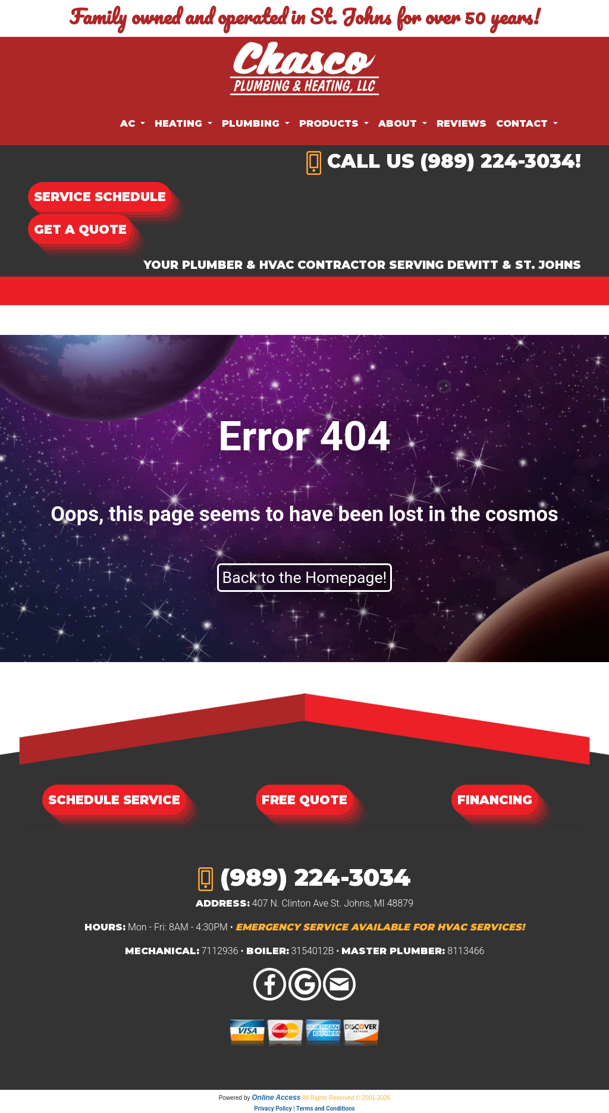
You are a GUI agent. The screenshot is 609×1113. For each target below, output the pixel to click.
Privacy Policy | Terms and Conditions (304, 1108)
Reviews (461, 123)
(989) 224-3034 (497, 161)
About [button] (399, 123)
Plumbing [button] (252, 123)
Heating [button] (180, 123)
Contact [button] (523, 123)
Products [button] (330, 123)
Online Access (276, 1097)
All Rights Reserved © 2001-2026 (346, 1098)
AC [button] (129, 123)
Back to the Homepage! (304, 577)
